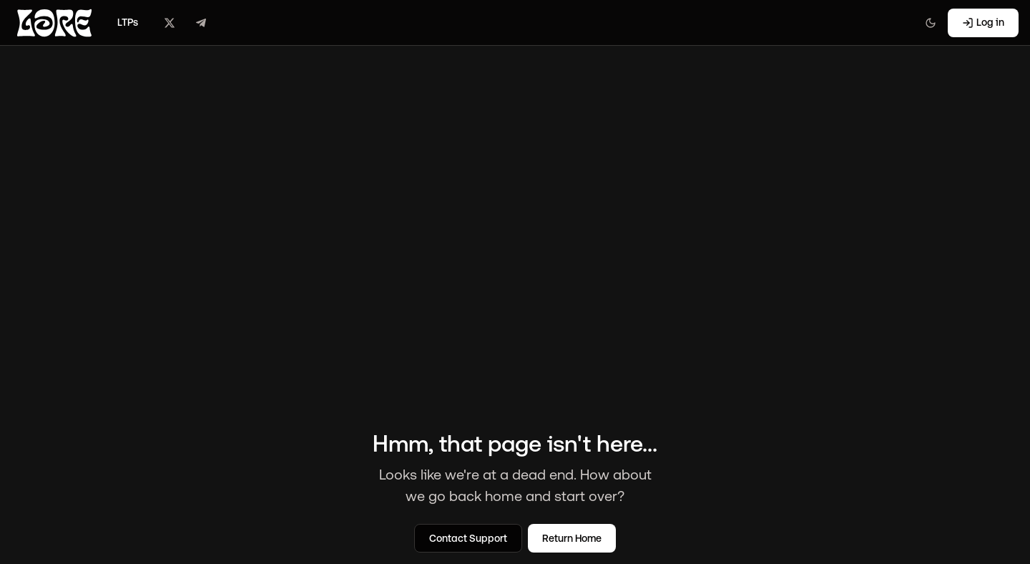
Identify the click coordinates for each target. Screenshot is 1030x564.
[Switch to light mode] (930, 23)
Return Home (572, 538)
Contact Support (468, 538)
